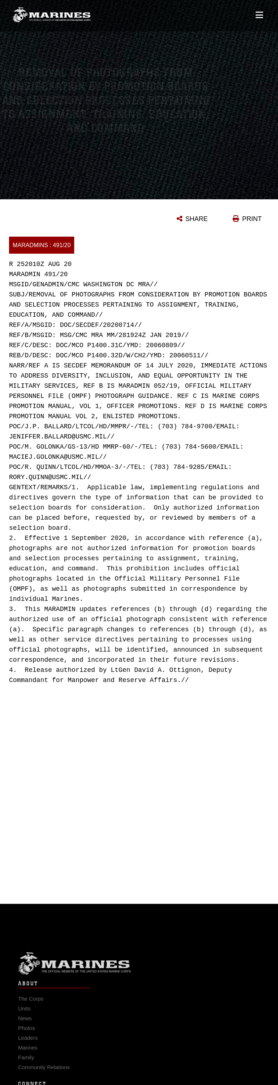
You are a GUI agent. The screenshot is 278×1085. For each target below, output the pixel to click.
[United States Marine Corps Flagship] (51, 12)
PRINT (252, 219)
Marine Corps (139, 966)
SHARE (196, 219)
